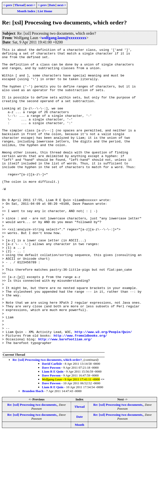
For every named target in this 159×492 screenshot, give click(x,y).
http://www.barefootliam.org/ (65, 398)
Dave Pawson (51, 427)
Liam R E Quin (52, 431)
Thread (19, 5)
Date (52, 5)
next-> (30, 5)
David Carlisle (52, 424)
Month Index (26, 11)
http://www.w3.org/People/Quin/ (103, 389)
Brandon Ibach (32, 451)
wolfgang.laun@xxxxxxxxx (63, 38)
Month (79, 485)
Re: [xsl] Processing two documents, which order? (47, 420)
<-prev (7, 5)
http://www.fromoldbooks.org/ (80, 393)
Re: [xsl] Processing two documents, (32, 465)
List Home (45, 11)
